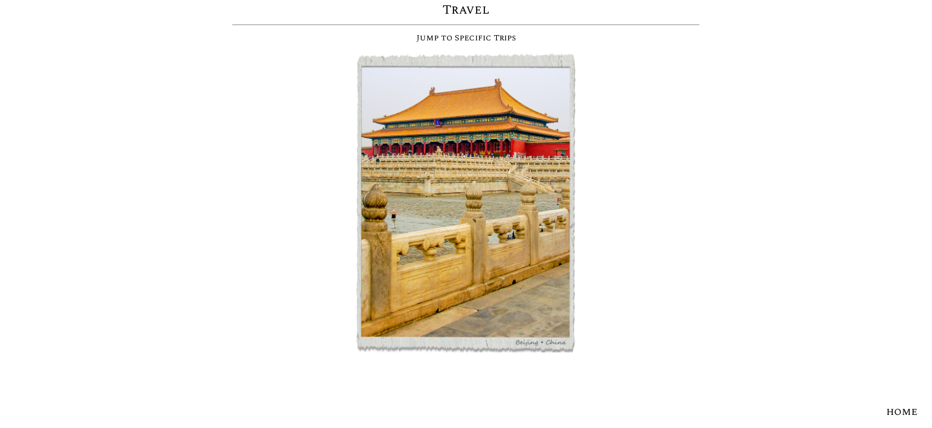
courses (30, 412)
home (902, 412)
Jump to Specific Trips (466, 38)
